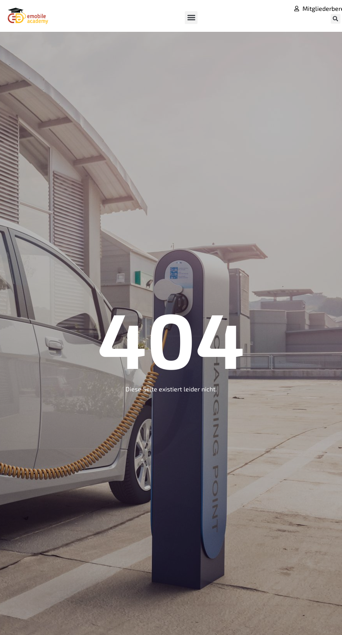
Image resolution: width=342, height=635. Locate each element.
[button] (191, 17)
